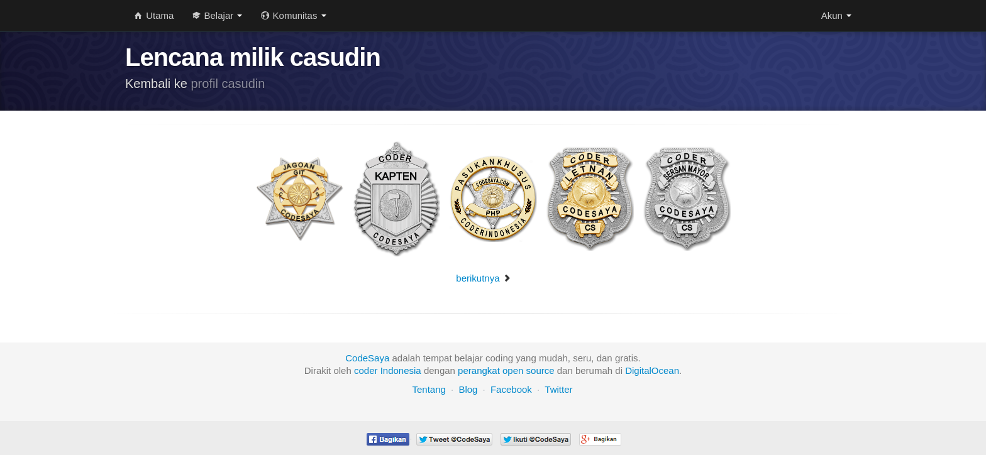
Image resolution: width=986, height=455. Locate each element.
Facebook (511, 389)
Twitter (558, 389)
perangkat (479, 370)
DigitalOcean (652, 370)
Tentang (428, 389)
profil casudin (228, 83)
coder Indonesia (387, 370)
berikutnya (483, 278)
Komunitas (293, 15)
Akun (836, 15)
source (540, 370)
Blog (467, 389)
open (512, 370)
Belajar (217, 15)
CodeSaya (367, 358)
